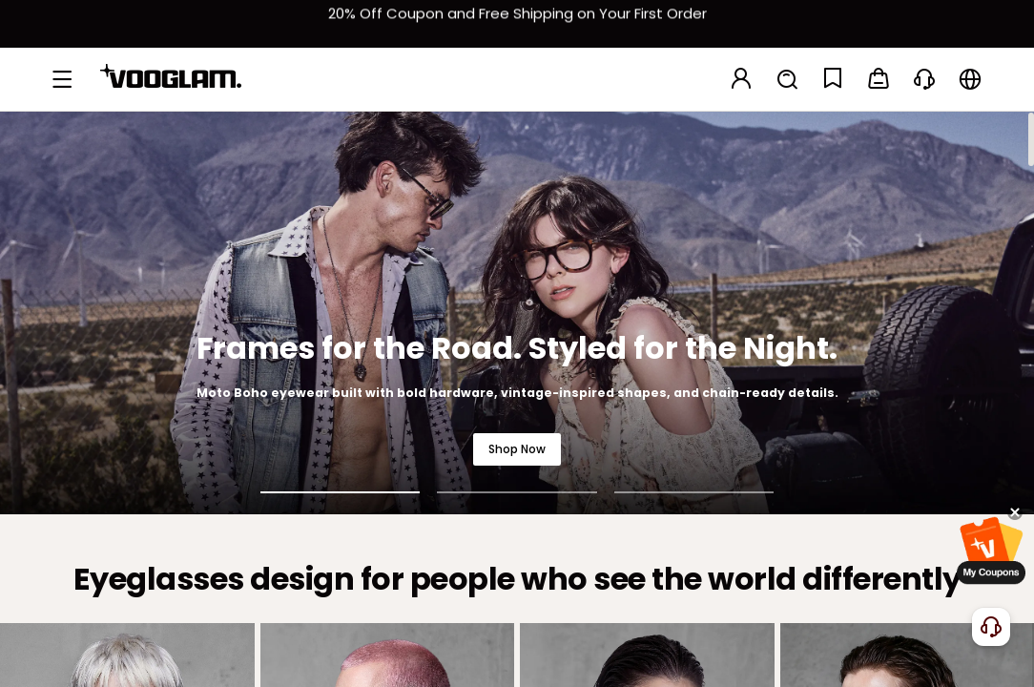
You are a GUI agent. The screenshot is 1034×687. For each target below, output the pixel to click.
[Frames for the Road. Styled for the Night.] (517, 312)
